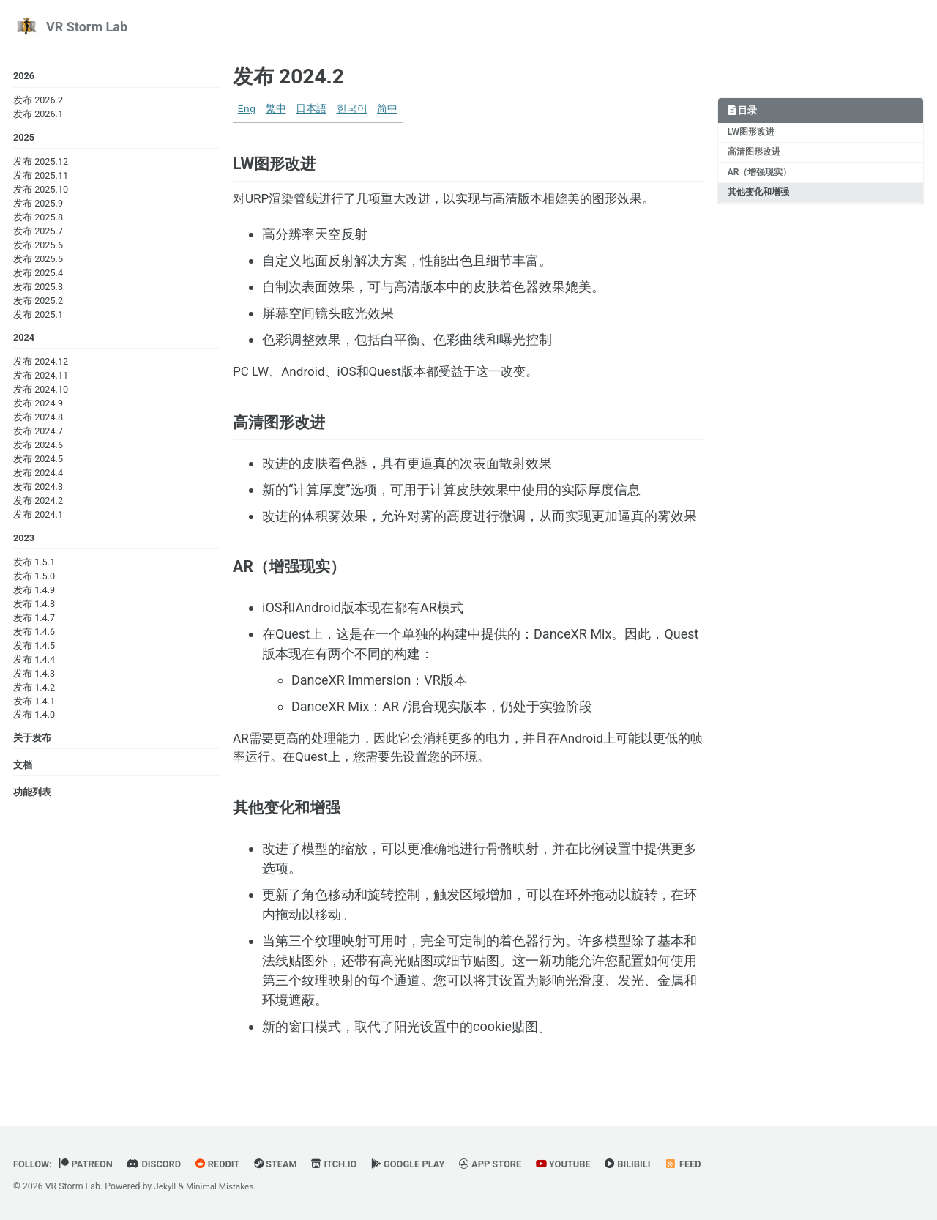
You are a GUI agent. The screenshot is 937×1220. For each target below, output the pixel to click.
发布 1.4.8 (34, 606)
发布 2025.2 (38, 302)
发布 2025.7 (38, 232)
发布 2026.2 (38, 100)
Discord (159, 1164)
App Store (507, 1164)
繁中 (276, 109)
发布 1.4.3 (34, 676)
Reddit (225, 1164)
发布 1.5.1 (34, 565)
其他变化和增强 (759, 196)
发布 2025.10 (40, 190)
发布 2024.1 (38, 517)
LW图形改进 (752, 133)
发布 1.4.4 (34, 662)
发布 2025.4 (38, 274)
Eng (246, 109)
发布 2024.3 (38, 489)
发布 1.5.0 (34, 579)
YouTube (582, 1164)
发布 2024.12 (40, 364)
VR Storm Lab (86, 26)
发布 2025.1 (38, 315)
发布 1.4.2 (34, 690)
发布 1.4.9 (34, 593)
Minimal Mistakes (222, 1187)
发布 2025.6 (38, 246)
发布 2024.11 (40, 378)
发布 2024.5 (38, 461)
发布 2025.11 (40, 176)
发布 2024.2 (38, 503)
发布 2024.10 (40, 392)
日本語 (311, 109)
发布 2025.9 (38, 204)
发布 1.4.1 (34, 704)
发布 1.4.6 (34, 634)
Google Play (422, 1164)
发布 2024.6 (38, 447)
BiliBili (649, 1164)
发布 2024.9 (38, 406)
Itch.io (346, 1164)
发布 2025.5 (38, 260)
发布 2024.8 (38, 419)
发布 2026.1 (38, 114)
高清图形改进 (754, 154)
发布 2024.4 (38, 475)
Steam (285, 1164)
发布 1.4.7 (34, 620)
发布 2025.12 (40, 162)
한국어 (352, 109)
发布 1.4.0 (34, 718)
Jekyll (165, 1187)
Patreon (89, 1164)
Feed (707, 1164)
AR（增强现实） (760, 175)
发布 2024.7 (38, 433)
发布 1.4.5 (34, 648)
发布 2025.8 (38, 218)
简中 (387, 109)
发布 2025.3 (38, 288)
